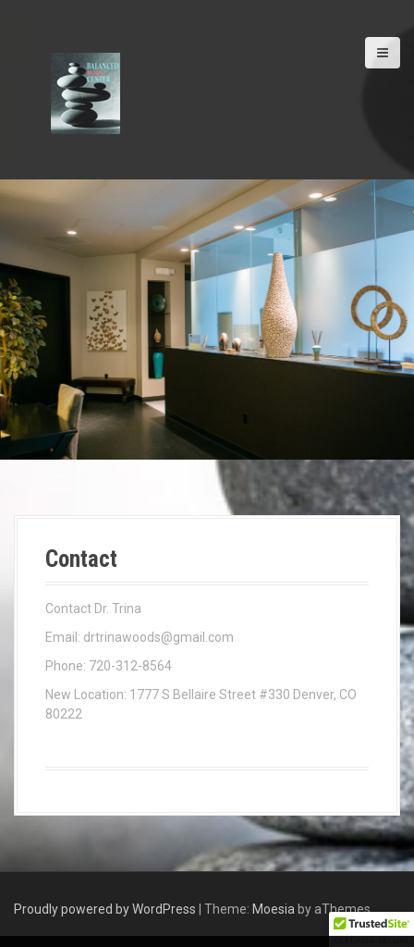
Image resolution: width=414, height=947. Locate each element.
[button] (371, 929)
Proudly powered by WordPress (105, 909)
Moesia (273, 909)
